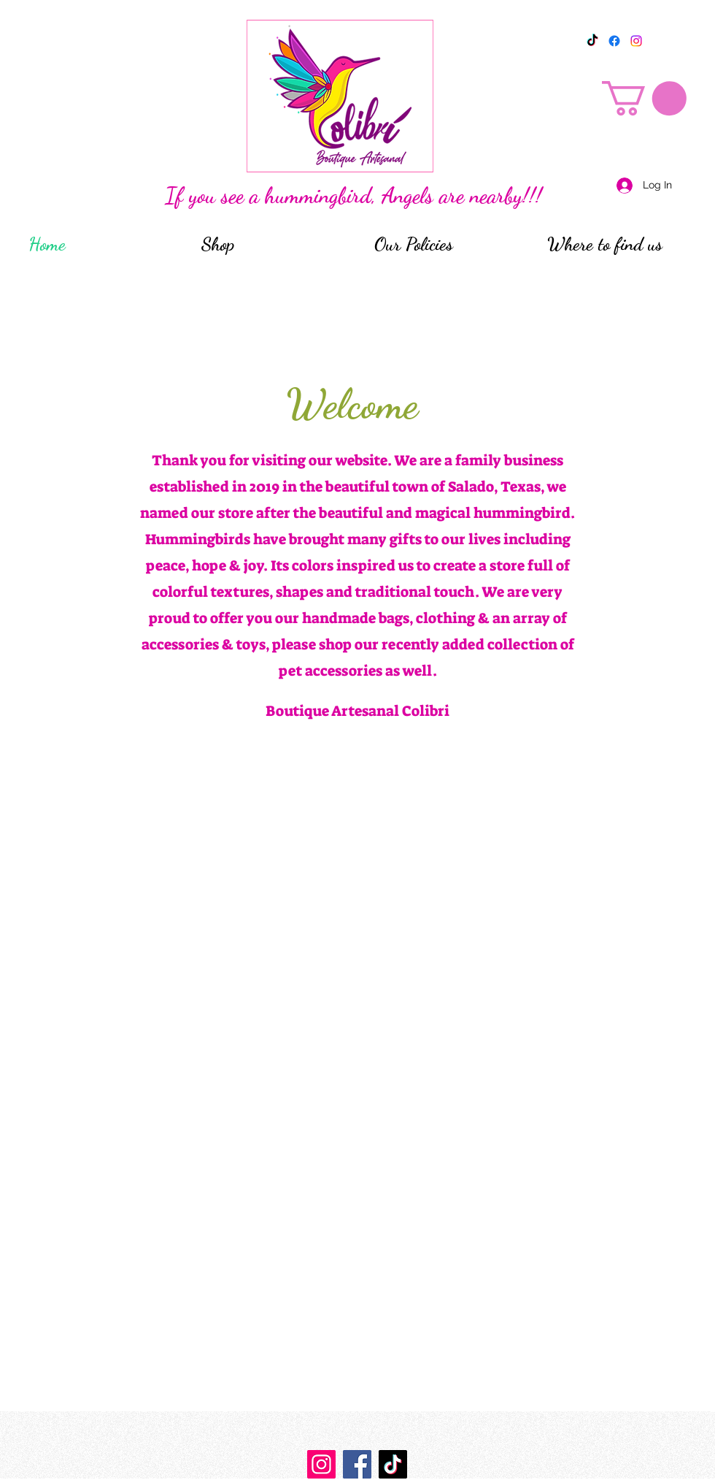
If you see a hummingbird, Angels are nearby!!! (353, 195)
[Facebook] (614, 41)
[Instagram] (636, 41)
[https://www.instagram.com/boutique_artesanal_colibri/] (321, 1464)
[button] (644, 98)
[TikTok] (592, 41)
